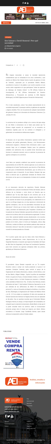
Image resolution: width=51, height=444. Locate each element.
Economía (29, 405)
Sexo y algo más (31, 428)
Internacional (30, 401)
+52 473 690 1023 (11, 409)
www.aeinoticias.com (12, 411)
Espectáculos (30, 424)
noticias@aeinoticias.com (13, 407)
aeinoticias (31, 440)
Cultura (29, 421)
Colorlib (32, 442)
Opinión (8, 37)
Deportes (29, 426)
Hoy (28, 398)
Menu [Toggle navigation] (6, 23)
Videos (6, 426)
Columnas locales (9, 424)
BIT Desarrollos (38, 440)
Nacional (29, 403)
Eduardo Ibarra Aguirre (13, 46)
